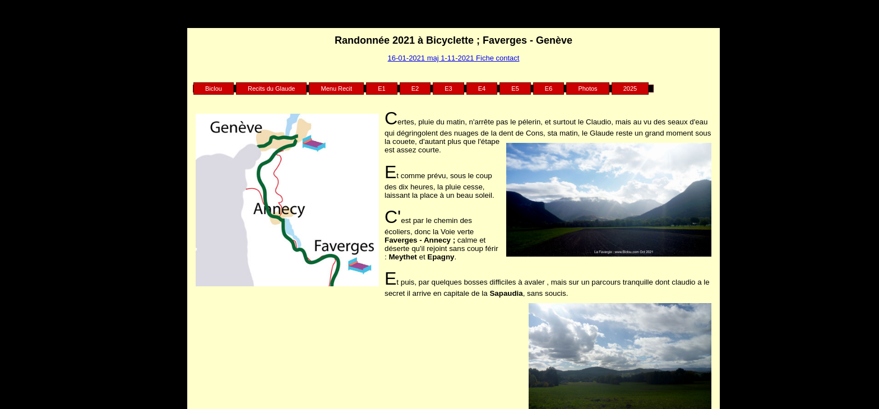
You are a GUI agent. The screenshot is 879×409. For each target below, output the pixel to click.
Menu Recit (336, 88)
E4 (481, 88)
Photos (587, 88)
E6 (548, 88)
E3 (448, 88)
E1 (381, 88)
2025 (630, 88)
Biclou (213, 88)
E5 (515, 88)
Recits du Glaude (271, 88)
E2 (415, 88)
